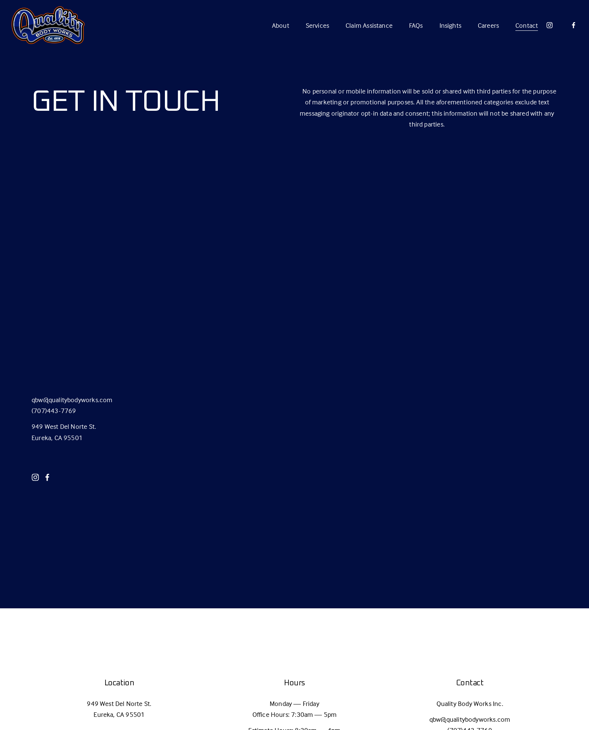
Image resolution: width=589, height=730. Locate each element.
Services (317, 25)
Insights (450, 25)
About (280, 25)
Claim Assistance (369, 25)
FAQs (416, 25)
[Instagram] (549, 25)
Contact (526, 25)
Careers (488, 25)
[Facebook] (573, 25)
